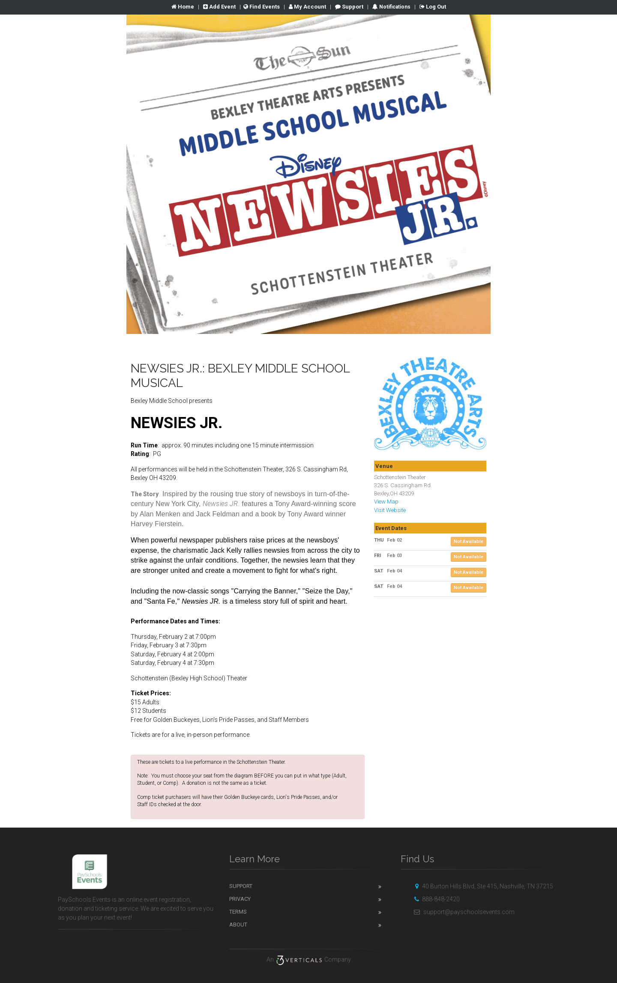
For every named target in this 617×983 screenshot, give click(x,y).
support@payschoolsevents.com (463, 912)
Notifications (394, 7)
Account (307, 6)
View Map (386, 501)
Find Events (261, 6)
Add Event (219, 6)
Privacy (240, 899)
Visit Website (390, 510)
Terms (238, 912)
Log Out (432, 6)
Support (349, 6)
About (238, 924)
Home (182, 6)
